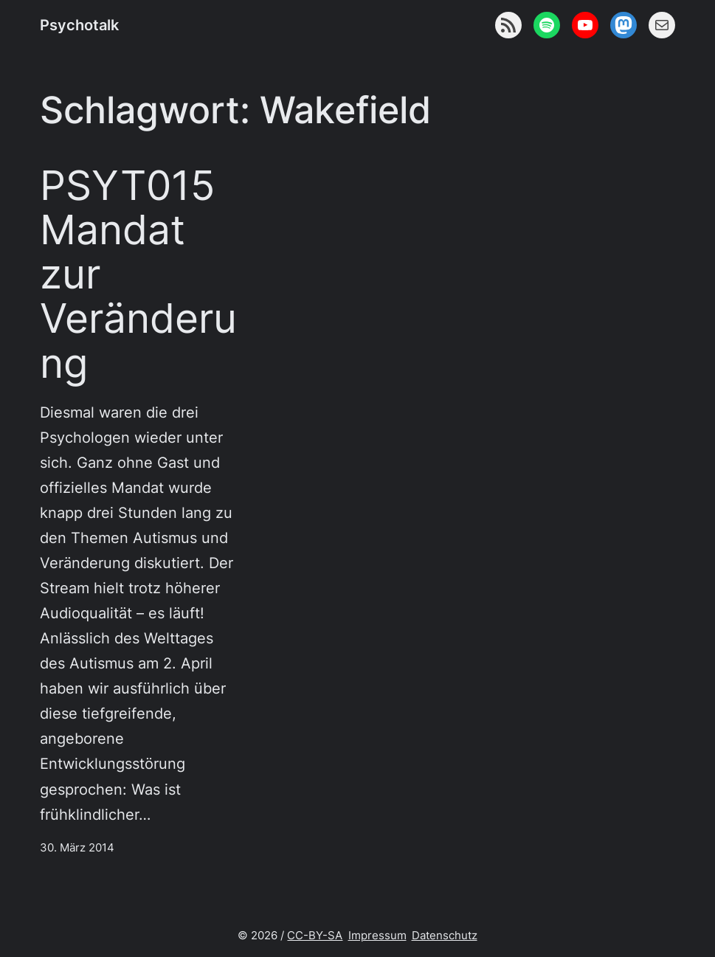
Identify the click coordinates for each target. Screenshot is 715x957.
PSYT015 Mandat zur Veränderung (138, 274)
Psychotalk (79, 25)
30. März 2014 (77, 847)
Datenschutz (444, 935)
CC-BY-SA (314, 935)
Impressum (377, 935)
